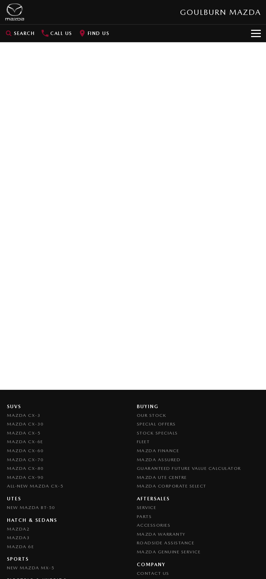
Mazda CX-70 (25, 459)
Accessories (154, 525)
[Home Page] (14, 12)
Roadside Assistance (166, 542)
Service (147, 507)
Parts (144, 516)
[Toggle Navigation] (256, 33)
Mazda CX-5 (24, 433)
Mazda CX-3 (24, 415)
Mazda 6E (20, 546)
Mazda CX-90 (25, 477)
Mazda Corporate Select (171, 486)
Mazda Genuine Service (169, 551)
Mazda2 (18, 529)
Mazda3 (18, 537)
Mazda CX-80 (25, 468)
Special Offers (156, 424)
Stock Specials (157, 433)
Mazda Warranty (161, 534)
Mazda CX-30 (25, 424)
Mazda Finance (158, 450)
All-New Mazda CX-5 (35, 486)
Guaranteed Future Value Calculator (189, 468)
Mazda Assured (159, 459)
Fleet (143, 441)
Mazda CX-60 (25, 450)
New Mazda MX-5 (30, 567)
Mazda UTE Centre (162, 477)
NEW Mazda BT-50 (31, 507)
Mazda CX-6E (25, 441)
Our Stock (152, 415)
